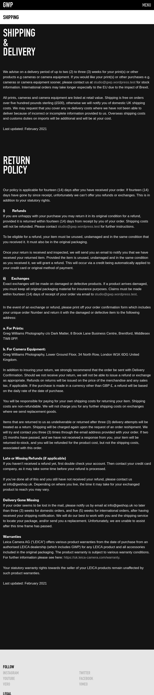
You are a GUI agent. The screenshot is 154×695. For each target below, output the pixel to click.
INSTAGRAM (11, 673)
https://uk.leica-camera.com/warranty (91, 557)
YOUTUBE (9, 678)
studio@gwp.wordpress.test (115, 82)
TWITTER (84, 673)
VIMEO (83, 684)
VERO (6, 684)
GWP (8, 5)
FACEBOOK (86, 678)
